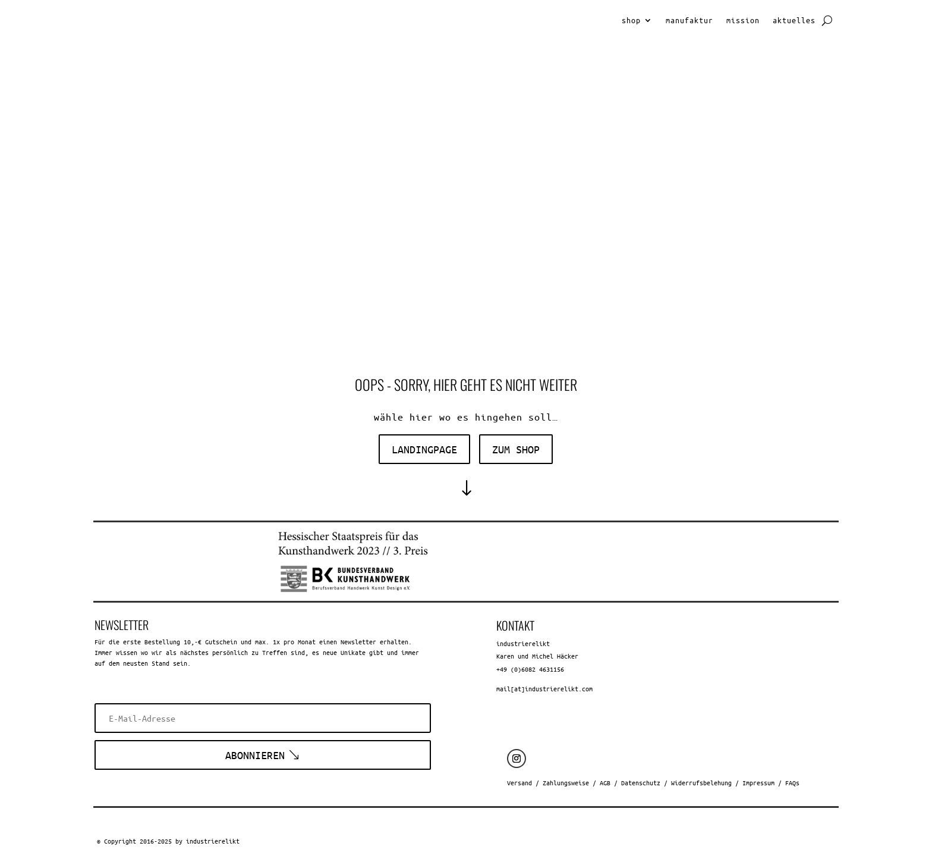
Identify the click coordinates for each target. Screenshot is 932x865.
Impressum (758, 782)
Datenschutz (640, 782)
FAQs (792, 782)
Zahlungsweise (566, 782)
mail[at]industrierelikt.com (544, 688)
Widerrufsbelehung (701, 782)
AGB (605, 782)
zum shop (516, 449)
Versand (519, 782)
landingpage (424, 449)
